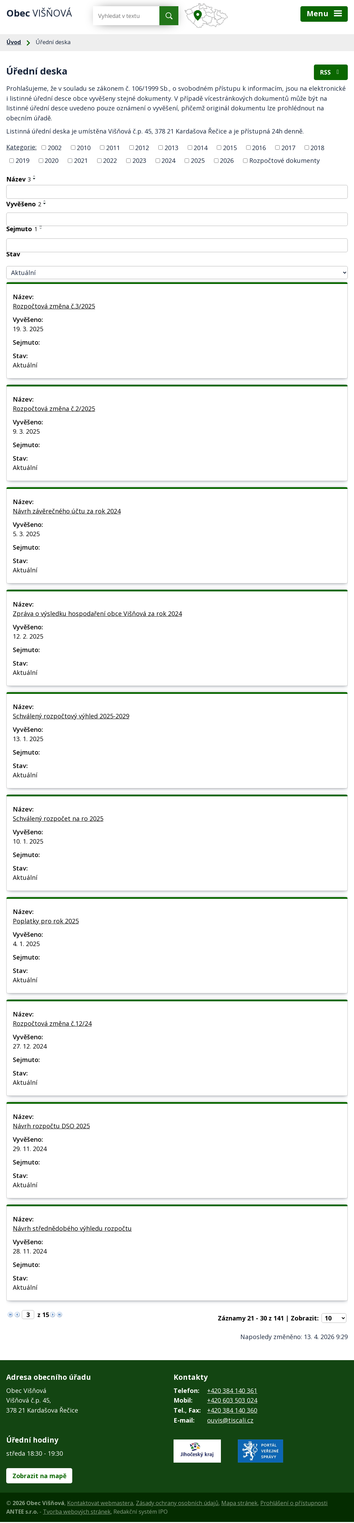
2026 (227, 161)
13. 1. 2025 (28, 739)
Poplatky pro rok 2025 (46, 921)
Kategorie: (21, 148)
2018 (317, 148)
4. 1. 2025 (26, 944)
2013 (171, 148)
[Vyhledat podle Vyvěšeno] (177, 220)
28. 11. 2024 (30, 1252)
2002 (55, 148)
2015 (230, 148)
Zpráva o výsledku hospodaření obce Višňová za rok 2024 (97, 614)
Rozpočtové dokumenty (284, 161)
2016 (259, 148)
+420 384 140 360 (232, 1411)
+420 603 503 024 (232, 1401)
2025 (198, 161)
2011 (113, 148)
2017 (288, 148)
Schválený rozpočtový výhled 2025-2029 (71, 717)
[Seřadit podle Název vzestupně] (34, 176)
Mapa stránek (239, 1504)
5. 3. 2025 (26, 534)
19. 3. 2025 (28, 329)
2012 (142, 148)
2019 (22, 161)
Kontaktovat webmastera (100, 1504)
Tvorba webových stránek (77, 1512)
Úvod (14, 42)
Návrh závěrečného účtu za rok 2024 (67, 512)
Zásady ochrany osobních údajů (177, 1504)
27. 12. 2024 (30, 1047)
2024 (168, 161)
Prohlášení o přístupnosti (294, 1504)
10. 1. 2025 (28, 842)
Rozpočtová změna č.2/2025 (54, 409)
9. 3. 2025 (26, 432)
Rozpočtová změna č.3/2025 (54, 307)
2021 (81, 161)
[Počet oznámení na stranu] (334, 1319)
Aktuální (25, 366)
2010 (84, 148)
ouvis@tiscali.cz (230, 1421)
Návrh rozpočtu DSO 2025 (51, 1126)
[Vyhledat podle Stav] (177, 273)
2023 (139, 161)
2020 (51, 161)
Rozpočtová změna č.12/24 (52, 1024)
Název (18, 180)
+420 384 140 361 (232, 1391)
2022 (110, 161)
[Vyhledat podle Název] (177, 192)
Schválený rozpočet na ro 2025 (58, 819)
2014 (200, 148)
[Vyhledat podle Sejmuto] (177, 246)
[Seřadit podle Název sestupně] (34, 179)
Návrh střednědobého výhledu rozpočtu (72, 1229)
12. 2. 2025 (28, 637)
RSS (331, 73)
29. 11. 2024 (30, 1149)
